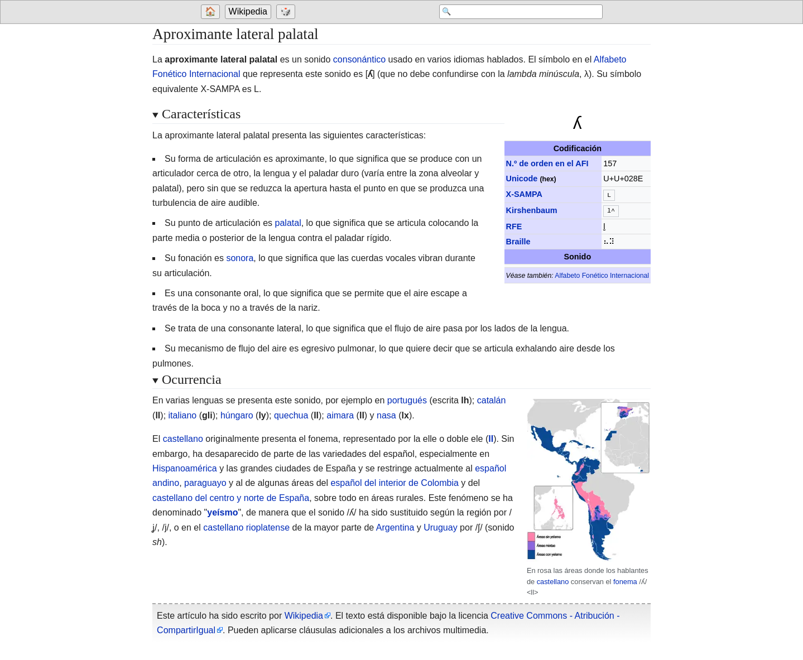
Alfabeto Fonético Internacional (602, 273)
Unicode (522, 178)
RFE (514, 224)
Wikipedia (248, 12)
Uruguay (440, 527)
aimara (340, 415)
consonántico (359, 59)
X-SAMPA (524, 194)
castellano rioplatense (246, 527)
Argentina (395, 527)
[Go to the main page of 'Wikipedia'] (249, 12)
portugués (407, 400)
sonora (239, 258)
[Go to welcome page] (212, 12)
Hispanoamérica (184, 468)
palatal (288, 223)
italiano (183, 415)
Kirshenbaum (531, 209)
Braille (518, 239)
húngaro (236, 415)
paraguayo (205, 483)
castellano (553, 581)
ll (490, 439)
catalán (491, 400)
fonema (625, 581)
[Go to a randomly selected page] (288, 12)
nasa (386, 415)
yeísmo (222, 512)
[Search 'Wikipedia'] (513, 12)
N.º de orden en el (547, 163)
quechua (291, 415)
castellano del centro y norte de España (230, 498)
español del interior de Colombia (394, 483)
